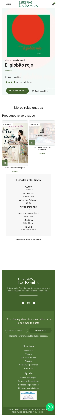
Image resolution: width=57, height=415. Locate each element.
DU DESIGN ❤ (40, 412)
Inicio (7, 60)
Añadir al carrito (17, 91)
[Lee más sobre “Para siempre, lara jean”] (4, 163)
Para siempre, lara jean (15, 168)
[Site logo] (28, 4)
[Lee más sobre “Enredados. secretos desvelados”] (32, 142)
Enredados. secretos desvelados (42, 148)
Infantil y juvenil (18, 60)
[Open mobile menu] (6, 4)
